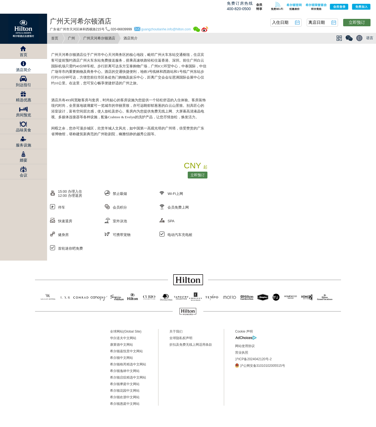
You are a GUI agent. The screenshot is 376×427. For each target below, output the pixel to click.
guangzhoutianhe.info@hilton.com (166, 29)
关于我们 (176, 331)
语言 (369, 38)
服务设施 (23, 145)
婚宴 (23, 160)
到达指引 (23, 85)
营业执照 (241, 352)
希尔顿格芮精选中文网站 (128, 364)
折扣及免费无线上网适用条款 (190, 345)
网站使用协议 (245, 346)
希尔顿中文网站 (121, 358)
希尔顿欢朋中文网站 (125, 397)
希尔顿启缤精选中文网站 (128, 377)
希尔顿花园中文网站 (125, 391)
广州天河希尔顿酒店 (99, 38)
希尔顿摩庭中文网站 (125, 384)
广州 (71, 38)
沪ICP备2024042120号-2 (253, 359)
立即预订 (357, 22)
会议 (23, 175)
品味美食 (23, 130)
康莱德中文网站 (121, 345)
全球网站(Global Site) (125, 331)
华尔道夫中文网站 (123, 338)
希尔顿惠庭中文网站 (125, 404)
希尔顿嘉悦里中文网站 (126, 351)
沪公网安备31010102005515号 (260, 365)
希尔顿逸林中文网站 (125, 371)
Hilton (23, 29)
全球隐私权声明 (180, 338)
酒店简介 (23, 70)
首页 (54, 38)
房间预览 (23, 115)
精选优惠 (23, 100)
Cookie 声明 (244, 331)
